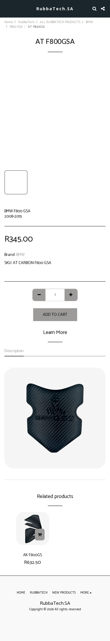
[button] (6, 8)
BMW (89, 22)
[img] (32, 528)
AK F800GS (32, 555)
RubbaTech (26, 22)
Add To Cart (55, 314)
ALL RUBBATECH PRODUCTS (60, 22)
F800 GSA (16, 27)
